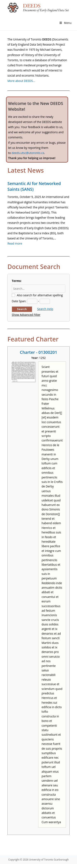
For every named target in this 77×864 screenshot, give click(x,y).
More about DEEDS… (21, 81)
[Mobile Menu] (66, 23)
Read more (14, 243)
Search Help (45, 309)
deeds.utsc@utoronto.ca (27, 153)
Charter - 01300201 (38, 352)
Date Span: (19, 301)
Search (22, 309)
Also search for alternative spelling (40, 295)
